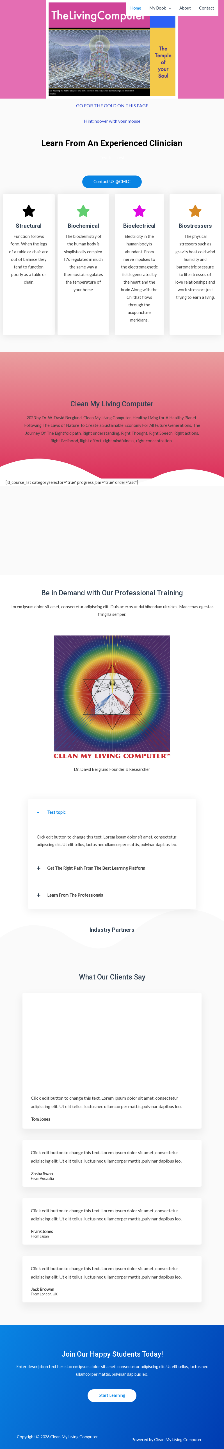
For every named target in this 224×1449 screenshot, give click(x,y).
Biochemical (83, 225)
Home (135, 8)
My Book (157, 8)
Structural (29, 225)
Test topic (56, 812)
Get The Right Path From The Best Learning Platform (96, 868)
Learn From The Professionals (75, 895)
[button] (112, 812)
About (185, 8)
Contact (206, 8)
